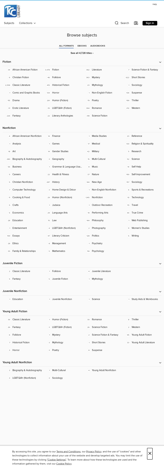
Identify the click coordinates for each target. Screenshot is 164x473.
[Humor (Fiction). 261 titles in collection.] (62, 100)
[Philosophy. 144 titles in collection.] (102, 220)
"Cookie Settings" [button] (56, 459)
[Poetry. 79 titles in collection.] (102, 100)
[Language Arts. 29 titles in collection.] (62, 213)
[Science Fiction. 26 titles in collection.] (102, 327)
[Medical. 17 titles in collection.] (102, 144)
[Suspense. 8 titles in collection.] (102, 350)
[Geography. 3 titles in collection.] (62, 159)
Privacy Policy (93, 451)
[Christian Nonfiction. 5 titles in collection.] (22, 182)
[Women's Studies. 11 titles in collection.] (141, 228)
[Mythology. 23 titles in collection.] (102, 85)
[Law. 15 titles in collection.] (62, 220)
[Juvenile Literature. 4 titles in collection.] (102, 271)
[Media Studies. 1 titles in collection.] (102, 136)
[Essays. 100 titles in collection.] (22, 236)
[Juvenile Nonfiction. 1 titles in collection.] (62, 299)
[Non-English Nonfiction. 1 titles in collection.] (102, 190)
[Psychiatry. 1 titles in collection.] (102, 243)
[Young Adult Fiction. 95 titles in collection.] (141, 335)
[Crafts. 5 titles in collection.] (22, 205)
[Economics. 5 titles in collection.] (22, 213)
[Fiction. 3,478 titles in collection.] (62, 70)
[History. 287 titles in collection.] (62, 182)
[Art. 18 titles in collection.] (22, 151)
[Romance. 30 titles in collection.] (102, 319)
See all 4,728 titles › (82, 53)
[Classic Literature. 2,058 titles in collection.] (22, 85)
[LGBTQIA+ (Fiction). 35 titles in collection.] (62, 108)
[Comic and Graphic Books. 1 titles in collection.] (22, 93)
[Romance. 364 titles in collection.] (102, 108)
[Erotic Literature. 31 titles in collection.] (22, 108)
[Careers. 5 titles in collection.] (22, 174)
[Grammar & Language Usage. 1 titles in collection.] (62, 167)
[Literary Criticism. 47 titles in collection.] (62, 236)
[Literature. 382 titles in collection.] (102, 70)
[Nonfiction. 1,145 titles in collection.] (102, 197)
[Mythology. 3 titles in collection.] (62, 342)
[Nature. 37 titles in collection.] (102, 174)
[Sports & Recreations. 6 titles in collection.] (141, 190)
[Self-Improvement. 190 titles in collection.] (141, 174)
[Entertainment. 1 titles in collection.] (22, 228)
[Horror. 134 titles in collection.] (62, 93)
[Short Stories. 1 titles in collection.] (102, 342)
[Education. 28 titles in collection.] (22, 220)
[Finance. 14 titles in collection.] (62, 136)
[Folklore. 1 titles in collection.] (62, 271)
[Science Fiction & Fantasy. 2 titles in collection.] (102, 335)
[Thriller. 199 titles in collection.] (141, 100)
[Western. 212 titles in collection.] (141, 108)
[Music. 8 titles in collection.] (102, 167)
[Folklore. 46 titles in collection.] (62, 77)
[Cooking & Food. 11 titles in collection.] (22, 197)
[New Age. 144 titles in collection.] (102, 182)
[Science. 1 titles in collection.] (102, 299)
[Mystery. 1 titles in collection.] (62, 335)
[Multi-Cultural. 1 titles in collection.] (62, 370)
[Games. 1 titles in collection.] (62, 144)
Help (155, 4)
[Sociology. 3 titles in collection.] (62, 378)
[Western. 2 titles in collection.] (141, 327)
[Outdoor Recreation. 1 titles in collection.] (102, 205)
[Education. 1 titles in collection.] (22, 299)
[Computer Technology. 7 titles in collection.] (22, 190)
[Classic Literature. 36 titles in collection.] (22, 319)
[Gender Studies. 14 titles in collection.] (62, 151)
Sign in (150, 23)
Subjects (9, 23)
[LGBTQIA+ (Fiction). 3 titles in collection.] (62, 327)
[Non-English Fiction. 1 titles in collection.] (102, 93)
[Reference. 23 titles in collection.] (141, 136)
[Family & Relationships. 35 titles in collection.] (22, 251)
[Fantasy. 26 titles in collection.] (22, 327)
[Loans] (136, 24)
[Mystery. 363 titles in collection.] (102, 77)
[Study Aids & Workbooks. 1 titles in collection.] (141, 299)
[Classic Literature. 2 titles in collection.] (22, 271)
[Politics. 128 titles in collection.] (102, 236)
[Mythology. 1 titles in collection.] (102, 279)
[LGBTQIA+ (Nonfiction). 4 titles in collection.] (62, 228)
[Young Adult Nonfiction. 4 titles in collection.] (102, 370)
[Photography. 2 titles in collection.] (102, 228)
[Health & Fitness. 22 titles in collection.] (62, 174)
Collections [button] (27, 23)
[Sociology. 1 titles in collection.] (141, 85)
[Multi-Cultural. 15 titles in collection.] (102, 159)
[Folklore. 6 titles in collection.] (22, 335)
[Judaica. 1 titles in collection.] (62, 205)
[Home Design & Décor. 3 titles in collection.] (62, 190)
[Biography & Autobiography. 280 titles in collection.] (22, 159)
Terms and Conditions (68, 451)
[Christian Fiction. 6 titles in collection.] (22, 77)
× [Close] (150, 454)
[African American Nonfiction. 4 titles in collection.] (22, 136)
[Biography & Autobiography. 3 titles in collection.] (22, 370)
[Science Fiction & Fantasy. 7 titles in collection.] (141, 70)
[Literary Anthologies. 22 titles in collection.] (62, 116)
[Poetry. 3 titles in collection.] (62, 350)
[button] (121, 24)
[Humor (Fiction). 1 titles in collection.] (62, 319)
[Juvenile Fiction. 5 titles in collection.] (62, 279)
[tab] (66, 46)
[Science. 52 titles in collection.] (141, 159)
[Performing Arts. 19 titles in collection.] (102, 213)
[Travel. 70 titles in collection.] (141, 205)
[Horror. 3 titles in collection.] (22, 350)
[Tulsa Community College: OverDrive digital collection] (12, 11)
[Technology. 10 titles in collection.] (141, 197)
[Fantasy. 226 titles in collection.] (22, 116)
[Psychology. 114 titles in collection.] (102, 251)
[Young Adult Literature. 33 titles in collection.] (141, 342)
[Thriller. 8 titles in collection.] (141, 319)
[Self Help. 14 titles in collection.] (141, 167)
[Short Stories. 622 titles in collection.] (141, 77)
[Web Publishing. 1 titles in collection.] (141, 220)
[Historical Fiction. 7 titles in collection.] (22, 342)
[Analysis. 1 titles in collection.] (22, 144)
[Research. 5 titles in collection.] (141, 151)
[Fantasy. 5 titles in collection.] (22, 279)
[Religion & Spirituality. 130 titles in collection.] (141, 144)
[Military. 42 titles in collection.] (102, 151)
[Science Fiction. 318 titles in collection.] (102, 116)
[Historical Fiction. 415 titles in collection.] (62, 85)
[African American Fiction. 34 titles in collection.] (22, 70)
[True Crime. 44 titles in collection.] (141, 213)
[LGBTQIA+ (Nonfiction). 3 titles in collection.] (22, 378)
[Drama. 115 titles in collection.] (22, 100)
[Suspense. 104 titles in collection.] (141, 93)
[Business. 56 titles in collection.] (22, 167)
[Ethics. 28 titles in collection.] (22, 243)
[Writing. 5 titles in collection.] (141, 236)
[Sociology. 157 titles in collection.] (141, 182)
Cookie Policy (63, 463)
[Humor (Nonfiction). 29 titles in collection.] (62, 197)
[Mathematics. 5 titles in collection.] (62, 251)
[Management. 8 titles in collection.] (62, 243)
